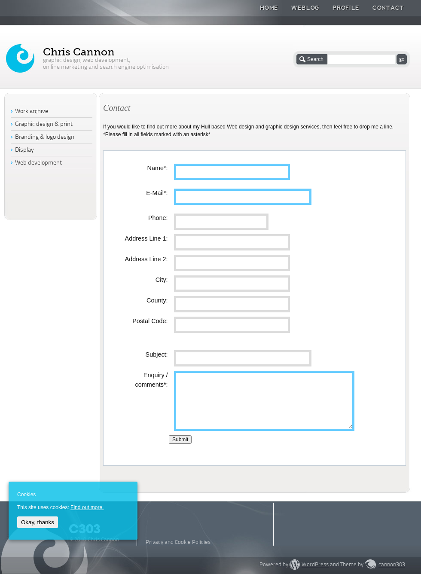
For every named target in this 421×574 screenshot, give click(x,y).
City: (162, 279)
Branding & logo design (44, 137)
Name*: (157, 168)
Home (269, 7)
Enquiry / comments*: (151, 380)
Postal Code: (150, 321)
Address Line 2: (146, 259)
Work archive (31, 111)
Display (24, 150)
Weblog (305, 7)
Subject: (157, 354)
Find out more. (87, 507)
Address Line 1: (146, 238)
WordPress (315, 565)
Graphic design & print (44, 124)
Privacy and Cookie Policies (178, 542)
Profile (346, 7)
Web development (38, 163)
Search (315, 59)
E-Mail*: (157, 192)
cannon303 (391, 565)
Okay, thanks (37, 522)
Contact (388, 7)
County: (157, 300)
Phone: (158, 217)
